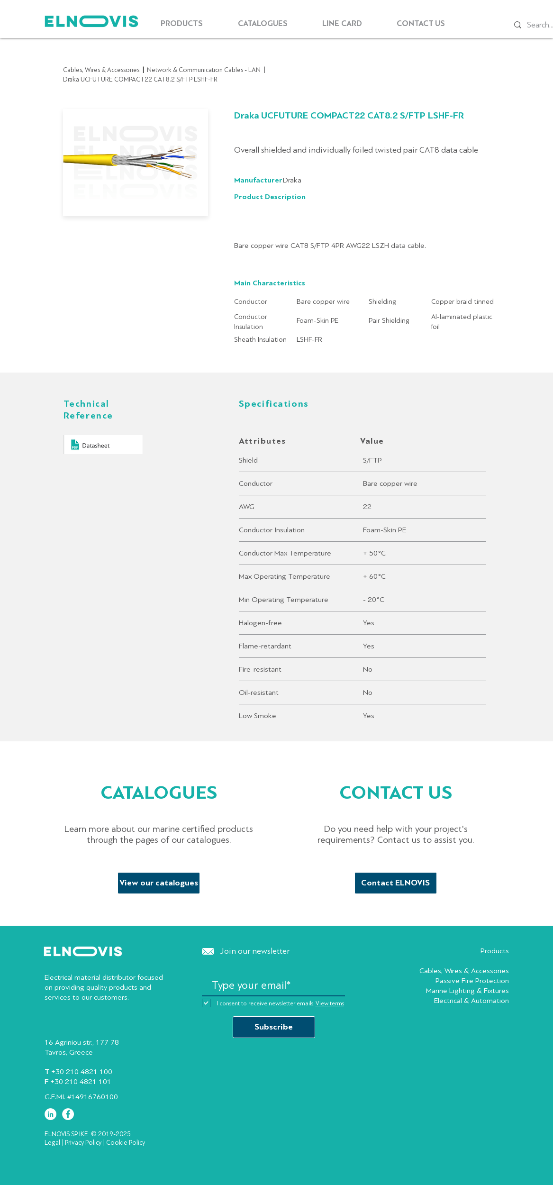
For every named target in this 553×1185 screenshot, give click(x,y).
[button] (182, 24)
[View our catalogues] (159, 883)
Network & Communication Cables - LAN (204, 70)
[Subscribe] (274, 1027)
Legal (52, 1143)
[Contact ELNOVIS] (395, 883)
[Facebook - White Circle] (68, 1114)
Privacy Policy (83, 1143)
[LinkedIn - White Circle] (50, 1114)
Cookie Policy (125, 1143)
